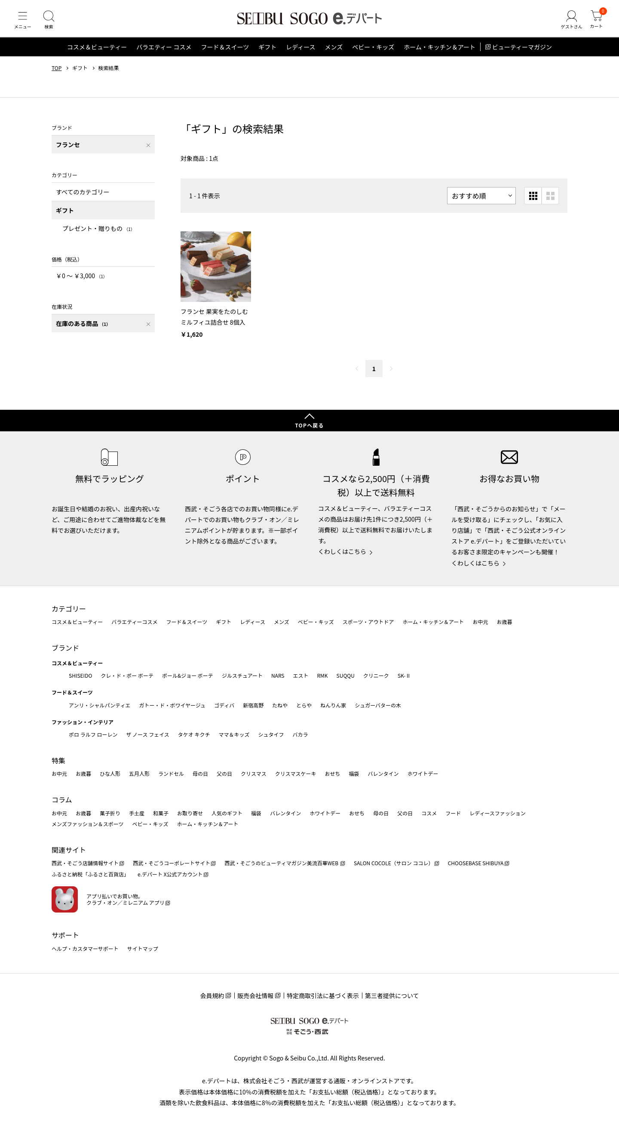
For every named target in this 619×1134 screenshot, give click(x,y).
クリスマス (254, 774)
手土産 (136, 813)
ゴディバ (224, 705)
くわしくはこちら (342, 551)
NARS (278, 675)
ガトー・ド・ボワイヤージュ (172, 705)
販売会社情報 (255, 995)
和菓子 (161, 813)
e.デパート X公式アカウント (170, 874)
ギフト (267, 53)
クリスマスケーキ (295, 774)
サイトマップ (142, 948)
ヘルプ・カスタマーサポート (85, 948)
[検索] (51, 23)
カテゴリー (69, 608)
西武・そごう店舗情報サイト (85, 863)
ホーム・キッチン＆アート (439, 53)
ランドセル (171, 774)
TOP (56, 74)
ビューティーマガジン (522, 53)
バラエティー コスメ (163, 53)
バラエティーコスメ (134, 622)
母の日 (200, 774)
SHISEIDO (80, 675)
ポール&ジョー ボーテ (187, 675)
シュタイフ (271, 734)
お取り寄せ (190, 813)
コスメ (429, 813)
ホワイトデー (422, 774)
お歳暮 (504, 622)
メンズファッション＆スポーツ (88, 823)
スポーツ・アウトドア (368, 622)
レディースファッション (497, 813)
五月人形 (139, 774)
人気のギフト (226, 813)
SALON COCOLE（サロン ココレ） (393, 863)
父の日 (224, 774)
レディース (300, 53)
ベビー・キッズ (373, 53)
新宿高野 (253, 705)
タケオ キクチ (194, 734)
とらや (304, 705)
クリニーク (376, 675)
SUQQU (346, 675)
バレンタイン (383, 774)
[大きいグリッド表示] (550, 202)
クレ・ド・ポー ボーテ (127, 675)
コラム (62, 799)
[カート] (595, 23)
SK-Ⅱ (404, 675)
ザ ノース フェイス (147, 734)
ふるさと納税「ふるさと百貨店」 (90, 874)
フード (453, 813)
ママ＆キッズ (234, 734)
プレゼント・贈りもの (98, 234)
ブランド (65, 647)
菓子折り (110, 813)
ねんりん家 (333, 705)
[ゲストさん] (569, 23)
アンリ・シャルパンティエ (99, 705)
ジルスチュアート (242, 675)
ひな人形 (110, 774)
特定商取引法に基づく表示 (323, 995)
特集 (58, 760)
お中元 (480, 622)
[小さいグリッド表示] (533, 202)
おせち (332, 774)
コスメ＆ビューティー (97, 53)
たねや (280, 705)
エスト (300, 675)
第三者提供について (392, 995)
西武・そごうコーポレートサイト (171, 863)
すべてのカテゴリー (82, 198)
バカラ (300, 734)
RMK (322, 675)
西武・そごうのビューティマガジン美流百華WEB (281, 863)
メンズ (334, 53)
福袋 (354, 774)
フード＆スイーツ (225, 53)
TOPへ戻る (309, 425)
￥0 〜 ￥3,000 (81, 282)
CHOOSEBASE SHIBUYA (476, 863)
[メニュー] (24, 23)
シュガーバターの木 (378, 705)
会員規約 (212, 995)
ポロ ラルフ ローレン (93, 734)
